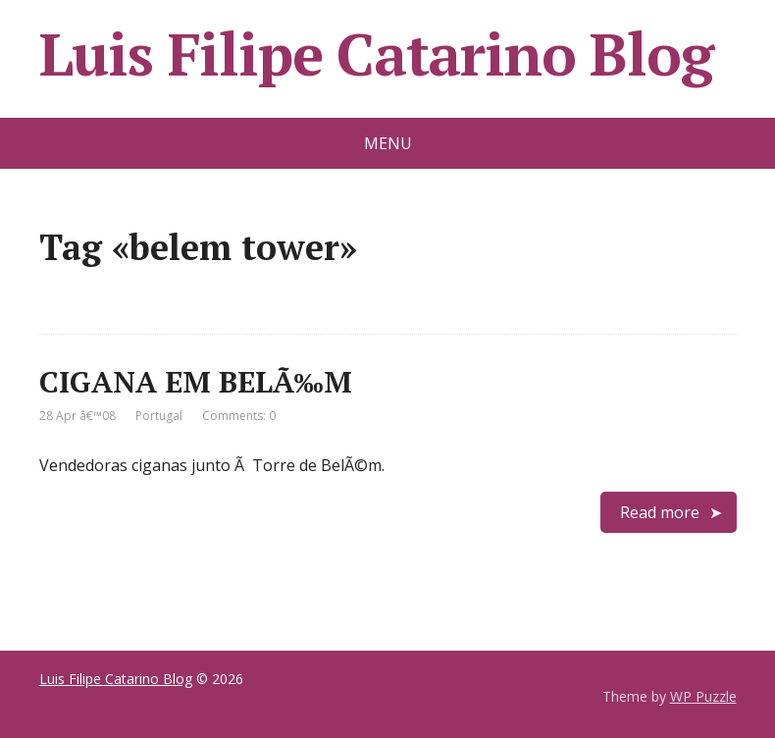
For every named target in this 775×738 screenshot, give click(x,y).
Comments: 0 (239, 415)
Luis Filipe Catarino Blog (376, 54)
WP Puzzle (703, 696)
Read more (659, 512)
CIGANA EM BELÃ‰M (195, 381)
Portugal (158, 415)
